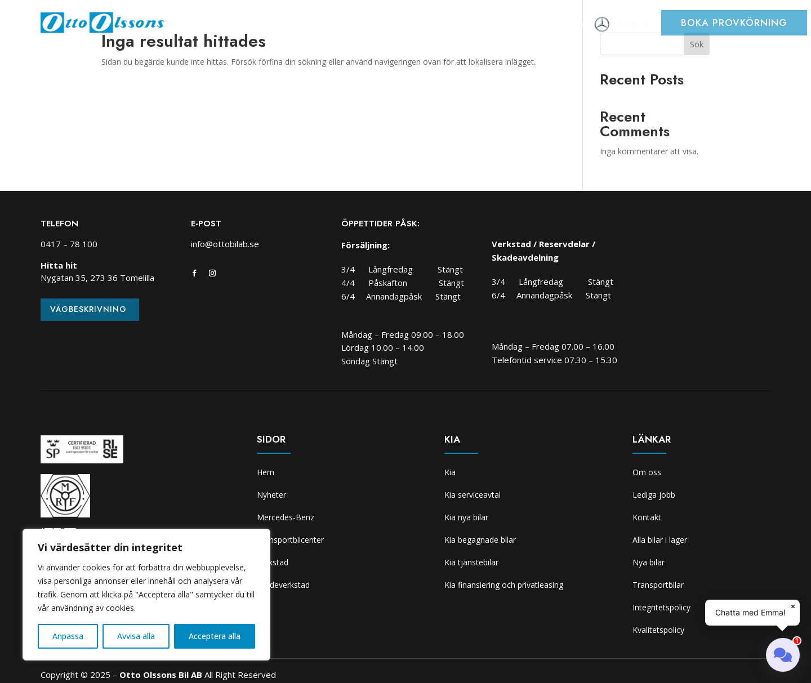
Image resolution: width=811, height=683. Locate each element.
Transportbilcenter (347, 25)
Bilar (282, 25)
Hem (203, 25)
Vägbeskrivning (88, 309)
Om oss (572, 25)
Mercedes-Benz (285, 517)
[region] (146, 594)
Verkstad (423, 25)
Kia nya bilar (466, 517)
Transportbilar (658, 584)
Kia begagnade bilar (480, 539)
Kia (537, 25)
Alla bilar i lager (659, 539)
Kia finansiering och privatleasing (503, 584)
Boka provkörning (734, 22)
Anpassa (67, 636)
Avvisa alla (136, 636)
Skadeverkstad (487, 25)
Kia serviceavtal (472, 494)
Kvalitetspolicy (658, 629)
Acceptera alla (214, 636)
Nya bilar (648, 562)
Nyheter (242, 25)
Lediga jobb (653, 494)
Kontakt (646, 517)
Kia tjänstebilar (471, 562)
